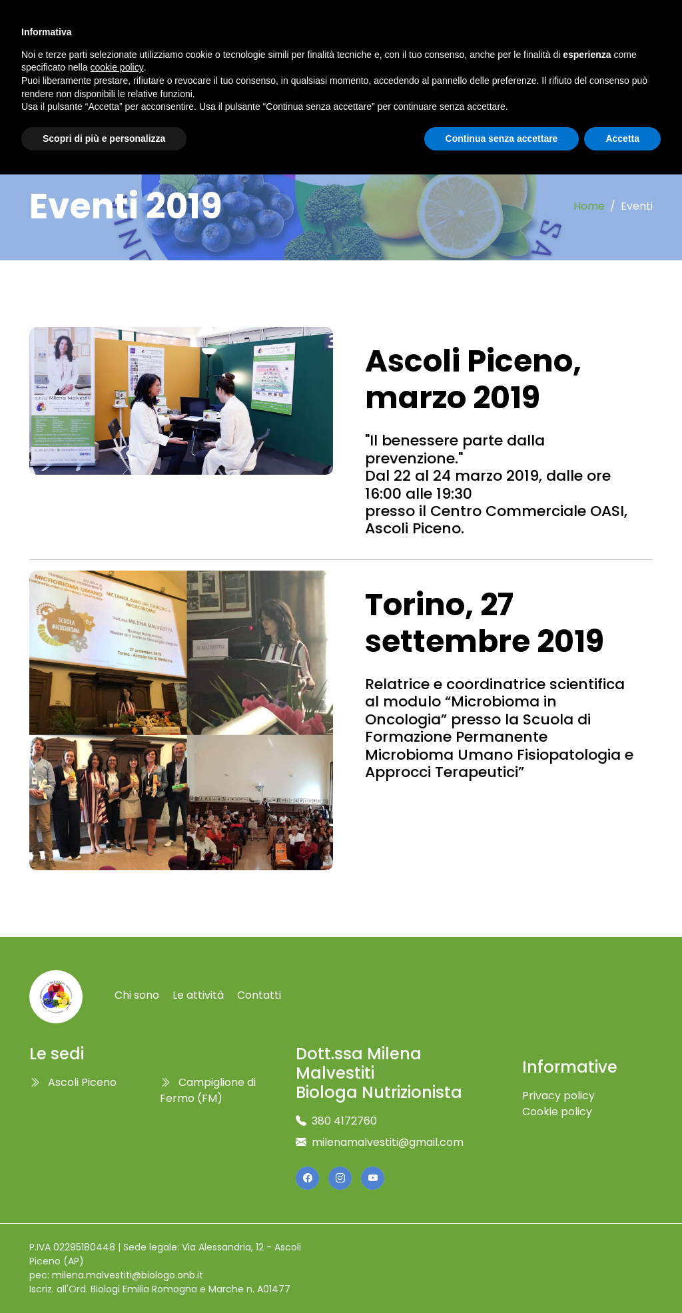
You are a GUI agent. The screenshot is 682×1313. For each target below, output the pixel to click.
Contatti (259, 995)
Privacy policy (558, 1095)
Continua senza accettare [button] (502, 138)
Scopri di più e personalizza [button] (104, 138)
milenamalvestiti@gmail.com (388, 1142)
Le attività (198, 995)
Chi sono (137, 995)
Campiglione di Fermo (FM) (208, 1090)
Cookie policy (557, 1111)
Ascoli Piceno (73, 1082)
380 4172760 (344, 1121)
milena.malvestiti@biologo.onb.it (127, 1275)
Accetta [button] (622, 138)
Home (589, 206)
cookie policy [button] (117, 67)
